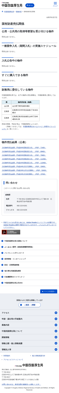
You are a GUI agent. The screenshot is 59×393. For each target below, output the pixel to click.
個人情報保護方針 (38, 356)
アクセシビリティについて (13, 360)
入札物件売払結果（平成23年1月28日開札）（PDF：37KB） (24, 174)
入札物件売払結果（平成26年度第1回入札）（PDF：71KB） (24, 148)
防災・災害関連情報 (11, 265)
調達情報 (29, 337)
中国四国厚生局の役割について (15, 241)
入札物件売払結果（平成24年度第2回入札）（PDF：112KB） (24, 159)
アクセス (29, 312)
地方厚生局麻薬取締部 (12, 271)
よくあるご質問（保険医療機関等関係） (19, 247)
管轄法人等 (29, 349)
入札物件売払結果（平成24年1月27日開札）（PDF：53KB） (24, 166)
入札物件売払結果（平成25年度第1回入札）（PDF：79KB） (24, 155)
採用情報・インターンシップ (15, 259)
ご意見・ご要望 (29, 305)
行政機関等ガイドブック (14, 277)
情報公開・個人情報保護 (29, 343)
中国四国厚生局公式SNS (13, 283)
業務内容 (29, 325)
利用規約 (7, 356)
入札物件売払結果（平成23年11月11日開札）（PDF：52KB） (24, 170)
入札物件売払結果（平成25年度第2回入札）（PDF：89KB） (24, 151)
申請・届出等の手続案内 (29, 319)
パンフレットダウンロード (14, 253)
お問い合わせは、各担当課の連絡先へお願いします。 (21, 384)
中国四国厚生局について (29, 331)
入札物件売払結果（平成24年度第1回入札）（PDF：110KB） (24, 163)
